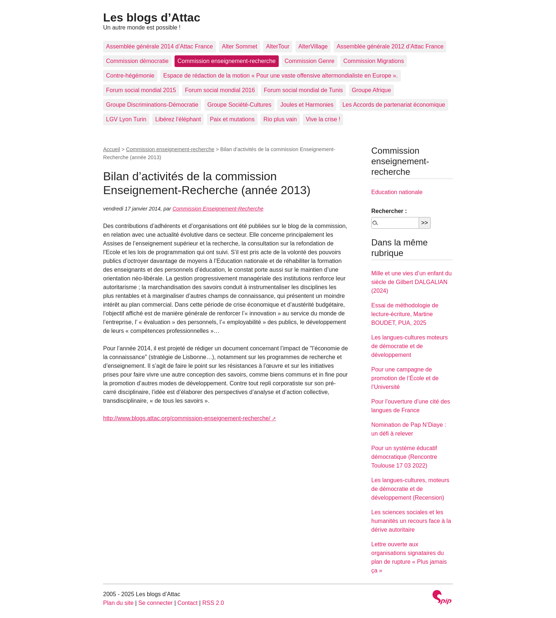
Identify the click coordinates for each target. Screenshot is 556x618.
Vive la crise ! (323, 119)
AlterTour (277, 46)
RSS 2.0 (213, 603)
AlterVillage (313, 46)
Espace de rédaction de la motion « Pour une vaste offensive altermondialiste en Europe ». (280, 75)
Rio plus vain (280, 119)
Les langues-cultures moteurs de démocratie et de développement (409, 346)
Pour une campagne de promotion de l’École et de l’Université (405, 378)
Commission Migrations (373, 61)
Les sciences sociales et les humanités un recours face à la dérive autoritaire (411, 521)
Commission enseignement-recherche (226, 61)
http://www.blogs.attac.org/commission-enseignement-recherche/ (186, 418)
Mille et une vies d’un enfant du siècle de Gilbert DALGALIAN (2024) (411, 282)
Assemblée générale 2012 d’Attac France (390, 46)
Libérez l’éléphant (178, 119)
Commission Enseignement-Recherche (217, 209)
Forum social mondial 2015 (141, 90)
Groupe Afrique (371, 90)
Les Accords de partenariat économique (393, 105)
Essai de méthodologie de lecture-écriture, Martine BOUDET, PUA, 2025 (404, 314)
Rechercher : (389, 211)
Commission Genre (309, 61)
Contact (187, 603)
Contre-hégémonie (130, 75)
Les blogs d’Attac (151, 17)
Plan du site (118, 603)
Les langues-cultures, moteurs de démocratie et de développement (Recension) (410, 489)
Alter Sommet (239, 46)
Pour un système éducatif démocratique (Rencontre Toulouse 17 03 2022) (404, 457)
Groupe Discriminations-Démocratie (152, 105)
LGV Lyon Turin (126, 119)
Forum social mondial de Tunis (303, 90)
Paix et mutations (232, 119)
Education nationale (397, 192)
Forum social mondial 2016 (220, 90)
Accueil (111, 149)
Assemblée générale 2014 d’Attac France (159, 46)
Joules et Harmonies (306, 105)
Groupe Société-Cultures (239, 105)
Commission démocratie (137, 61)
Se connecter (155, 603)
